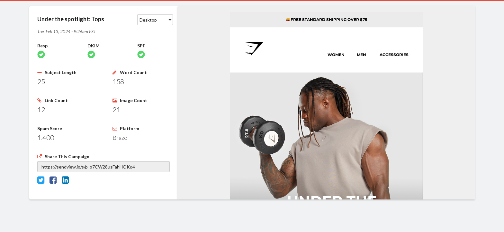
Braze (120, 137)
